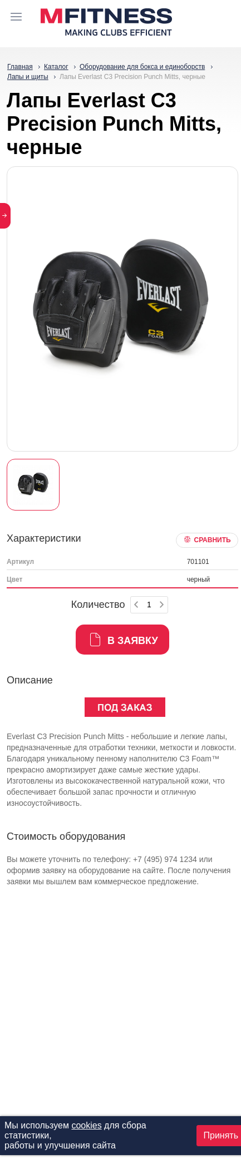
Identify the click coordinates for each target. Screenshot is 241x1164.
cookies (86, 1125)
